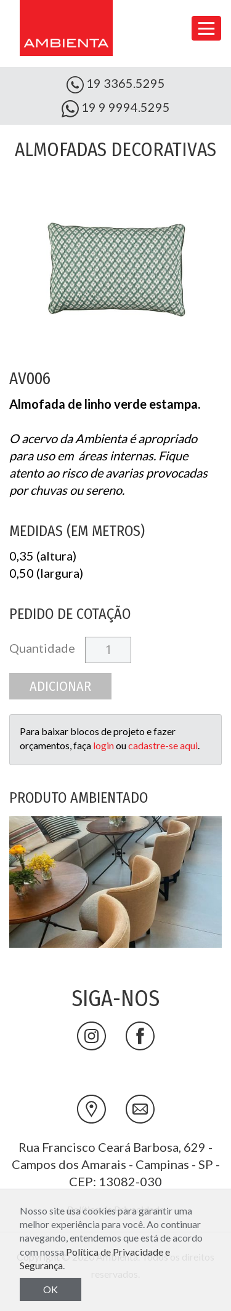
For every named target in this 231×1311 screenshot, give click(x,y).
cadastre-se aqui (163, 745)
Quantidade (42, 647)
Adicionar (60, 686)
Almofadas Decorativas (115, 149)
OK (50, 1289)
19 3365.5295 (116, 84)
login (103, 745)
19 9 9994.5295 (116, 108)
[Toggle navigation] (206, 28)
